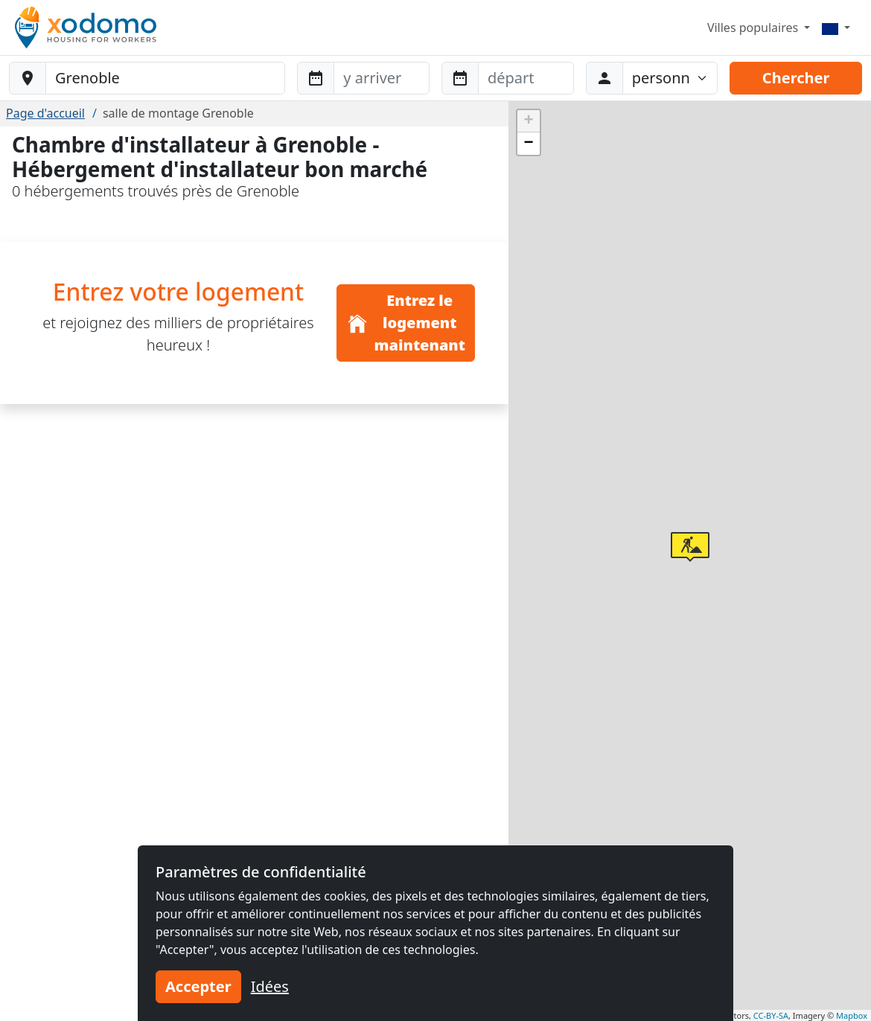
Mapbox (851, 1015)
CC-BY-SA (770, 1015)
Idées (270, 986)
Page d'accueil (45, 113)
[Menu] (836, 27)
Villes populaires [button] (754, 27)
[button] (690, 547)
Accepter (198, 986)
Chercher (796, 78)
